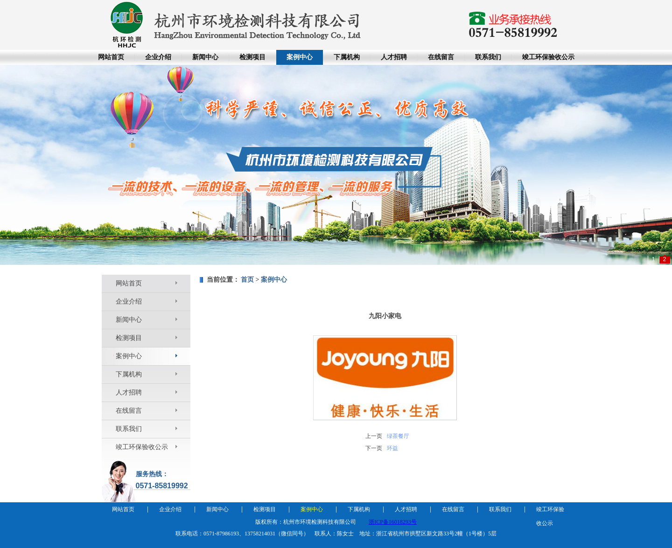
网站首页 (111, 57)
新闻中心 (205, 57)
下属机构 (347, 57)
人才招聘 (394, 57)
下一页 (373, 448)
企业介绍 (158, 57)
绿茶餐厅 (398, 436)
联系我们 (488, 57)
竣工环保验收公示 (548, 57)
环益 (392, 448)
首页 (247, 279)
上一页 (373, 436)
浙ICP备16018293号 (393, 522)
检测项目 (252, 57)
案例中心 (300, 57)
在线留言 (441, 57)
